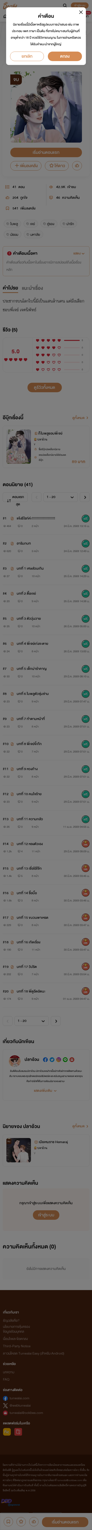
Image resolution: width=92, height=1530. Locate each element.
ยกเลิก (27, 56)
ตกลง (65, 56)
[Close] (81, 12)
